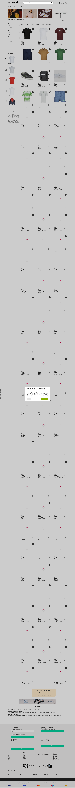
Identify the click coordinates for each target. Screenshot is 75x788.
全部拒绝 (29, 398)
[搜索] (52, 3)
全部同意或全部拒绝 (44, 398)
